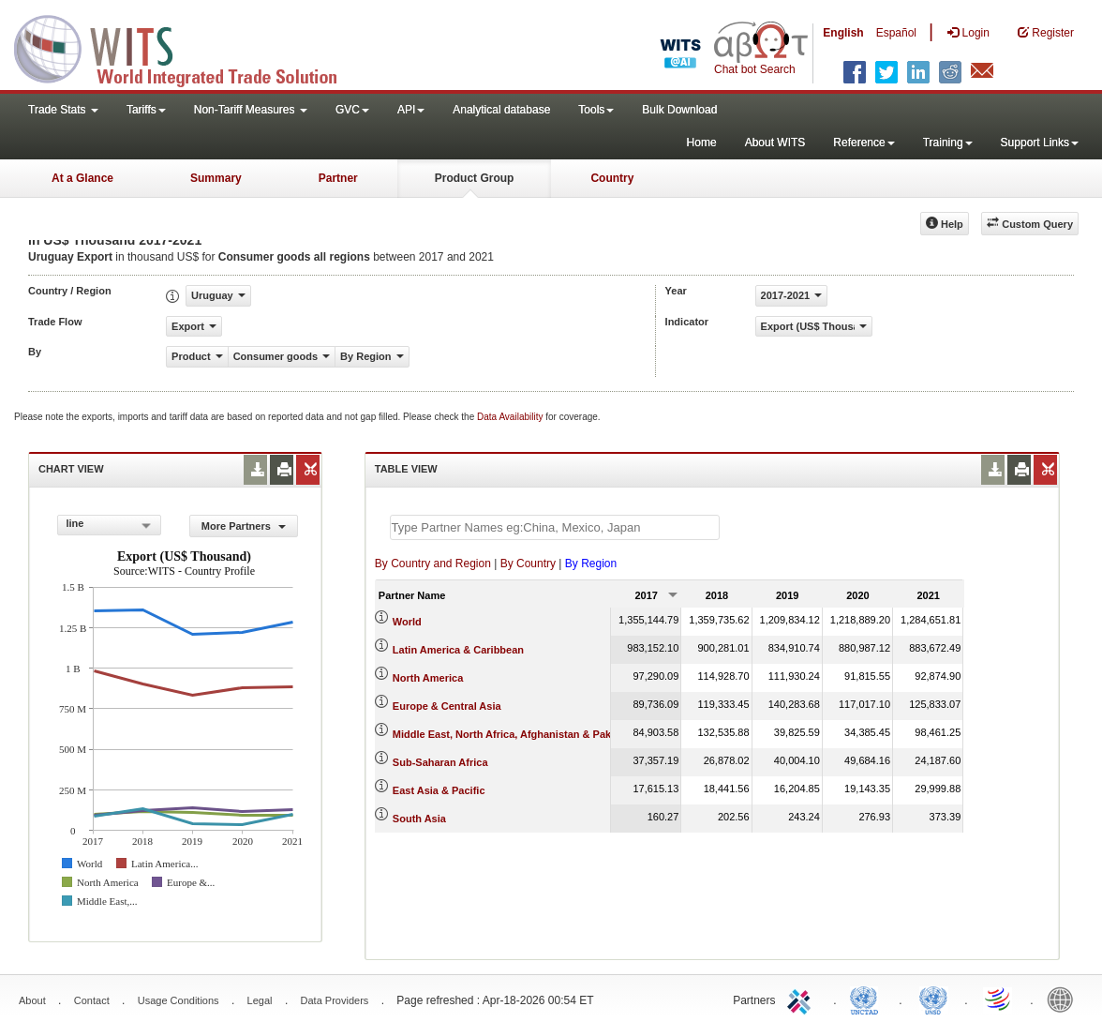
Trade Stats (63, 109)
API (410, 109)
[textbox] (555, 527)
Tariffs (146, 109)
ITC (802, 998)
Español (896, 32)
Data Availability (511, 417)
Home (702, 142)
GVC (352, 109)
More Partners (243, 526)
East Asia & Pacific (439, 790)
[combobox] (109, 525)
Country (611, 178)
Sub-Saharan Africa (440, 762)
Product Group (474, 178)
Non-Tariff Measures (250, 109)
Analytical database (501, 109)
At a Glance (82, 178)
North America (428, 678)
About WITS (775, 142)
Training (948, 142)
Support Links (1040, 142)
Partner (338, 178)
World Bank (1064, 998)
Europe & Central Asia (447, 706)
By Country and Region (433, 563)
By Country (528, 563)
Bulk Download (679, 109)
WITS (187, 47)
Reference (863, 142)
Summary (216, 178)
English (843, 32)
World (407, 621)
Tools (596, 109)
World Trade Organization (999, 998)
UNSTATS (933, 998)
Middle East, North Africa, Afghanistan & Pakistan (514, 734)
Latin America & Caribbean (458, 649)
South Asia (419, 818)
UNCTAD (867, 998)
